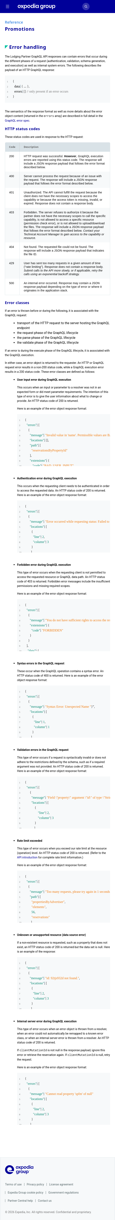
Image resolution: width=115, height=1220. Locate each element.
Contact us (45, 1200)
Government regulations (63, 1192)
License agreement (61, 1183)
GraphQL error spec (17, 120)
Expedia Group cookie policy (25, 1192)
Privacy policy (35, 1183)
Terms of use (13, 1183)
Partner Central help (20, 1200)
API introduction (27, 857)
